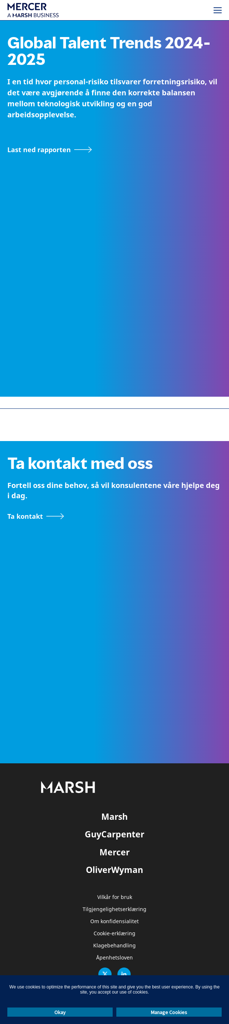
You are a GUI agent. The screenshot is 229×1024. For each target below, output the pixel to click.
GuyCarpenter (114, 834)
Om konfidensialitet (114, 921)
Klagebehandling (114, 946)
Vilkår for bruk (114, 897)
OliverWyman (114, 870)
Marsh (114, 816)
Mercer (114, 852)
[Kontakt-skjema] (35, 516)
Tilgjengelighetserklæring (114, 909)
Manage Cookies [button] (169, 1012)
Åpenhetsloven (114, 958)
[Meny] (218, 10)
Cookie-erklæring (114, 933)
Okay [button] (60, 1012)
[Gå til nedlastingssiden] (49, 149)
